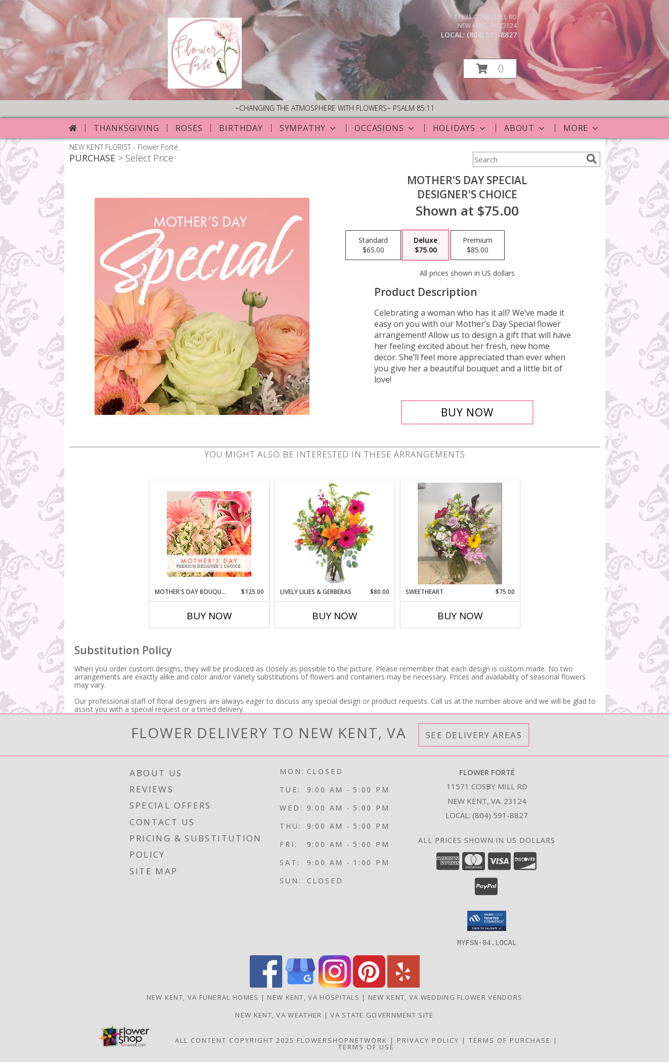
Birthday (240, 128)
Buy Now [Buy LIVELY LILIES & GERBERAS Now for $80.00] (335, 615)
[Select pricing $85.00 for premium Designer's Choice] (477, 245)
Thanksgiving (126, 128)
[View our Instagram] (335, 984)
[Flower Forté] (205, 86)
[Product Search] (527, 159)
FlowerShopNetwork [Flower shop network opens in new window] (342, 1039)
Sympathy (309, 128)
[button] (490, 68)
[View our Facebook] (266, 984)
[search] (592, 158)
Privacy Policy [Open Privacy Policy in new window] (428, 1039)
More (581, 128)
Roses (188, 128)
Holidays (460, 128)
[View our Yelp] (403, 984)
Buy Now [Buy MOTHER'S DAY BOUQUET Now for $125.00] (209, 615)
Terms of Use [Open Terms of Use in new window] (366, 1046)
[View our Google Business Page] (300, 984)
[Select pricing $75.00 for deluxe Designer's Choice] (425, 245)
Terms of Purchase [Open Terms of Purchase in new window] (510, 1039)
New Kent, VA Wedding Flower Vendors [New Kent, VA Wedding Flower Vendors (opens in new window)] (445, 996)
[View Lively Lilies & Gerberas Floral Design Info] (334, 534)
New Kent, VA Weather (278, 1014)
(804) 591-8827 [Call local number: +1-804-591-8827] (492, 34)
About (525, 128)
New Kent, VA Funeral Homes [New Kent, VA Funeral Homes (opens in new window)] (203, 996)
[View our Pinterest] (369, 984)
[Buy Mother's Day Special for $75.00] (467, 412)
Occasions (385, 128)
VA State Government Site (381, 1014)
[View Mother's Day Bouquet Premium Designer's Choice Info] (209, 534)
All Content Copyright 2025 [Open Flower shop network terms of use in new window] (234, 1039)
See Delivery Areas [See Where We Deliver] (474, 735)
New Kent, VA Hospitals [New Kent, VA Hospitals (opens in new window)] (313, 996)
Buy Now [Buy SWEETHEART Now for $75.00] (460, 615)
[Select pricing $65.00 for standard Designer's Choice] (373, 245)
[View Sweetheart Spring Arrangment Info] (460, 534)
